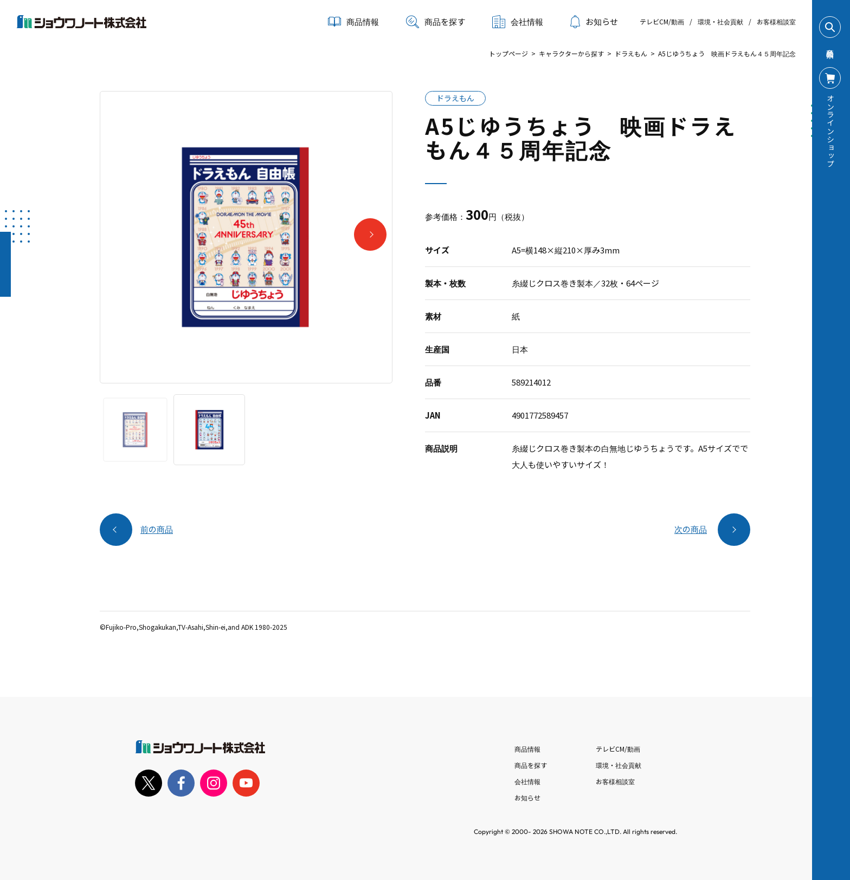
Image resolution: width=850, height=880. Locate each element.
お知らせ (594, 21)
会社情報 (527, 781)
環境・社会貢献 (720, 21)
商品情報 (527, 748)
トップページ (508, 53)
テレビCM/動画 (662, 21)
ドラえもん (631, 53)
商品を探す (435, 21)
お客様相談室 (776, 21)
